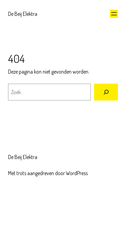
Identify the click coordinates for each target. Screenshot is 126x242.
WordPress (77, 172)
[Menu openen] (114, 14)
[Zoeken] (106, 92)
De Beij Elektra (22, 13)
